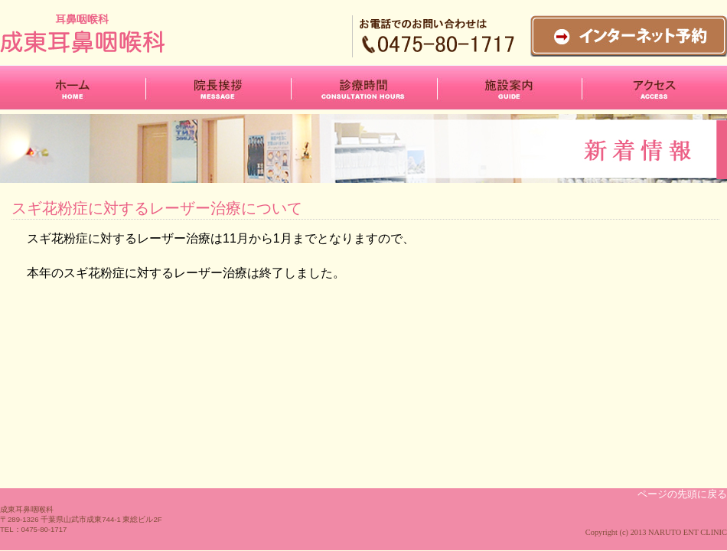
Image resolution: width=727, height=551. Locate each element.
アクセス (654, 87)
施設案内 (509, 87)
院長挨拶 (218, 87)
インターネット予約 (628, 36)
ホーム (72, 87)
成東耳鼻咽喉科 (115, 33)
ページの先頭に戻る (682, 494)
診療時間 (364, 87)
